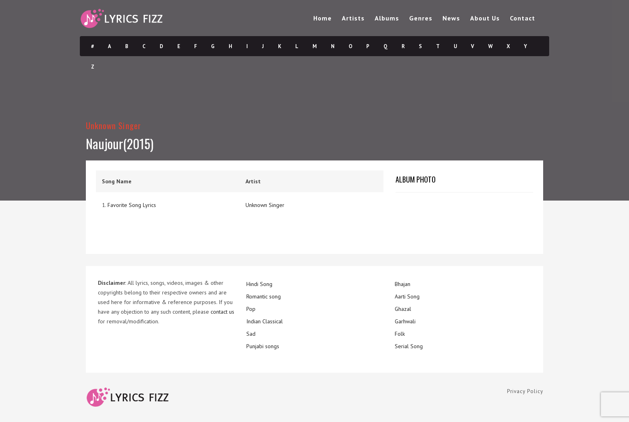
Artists (353, 18)
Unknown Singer (113, 125)
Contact (522, 18)
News (451, 18)
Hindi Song (259, 284)
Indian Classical (264, 321)
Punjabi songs (262, 346)
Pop (251, 308)
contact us (222, 311)
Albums (387, 18)
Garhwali (405, 321)
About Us (485, 18)
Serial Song (409, 346)
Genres (420, 18)
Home (322, 18)
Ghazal (403, 308)
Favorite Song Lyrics (132, 205)
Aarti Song (407, 296)
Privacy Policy (525, 391)
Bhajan (402, 284)
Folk (400, 333)
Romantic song (263, 296)
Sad (251, 333)
